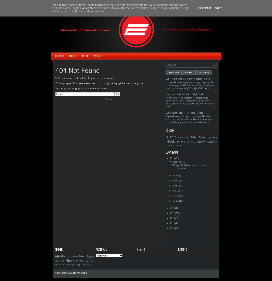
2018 (172, 208)
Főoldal (108, 99)
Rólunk (85, 56)
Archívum (204, 72)
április (175, 185)
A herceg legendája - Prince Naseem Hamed (188, 78)
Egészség (212, 137)
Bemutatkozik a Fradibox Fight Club (184, 94)
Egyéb (202, 137)
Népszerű (174, 72)
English (72, 56)
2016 (172, 218)
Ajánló (171, 137)
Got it (218, 8)
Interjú (181, 141)
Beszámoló (183, 137)
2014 (172, 228)
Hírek (170, 141)
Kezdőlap (59, 56)
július (175, 175)
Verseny (201, 141)
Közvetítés (191, 142)
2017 (172, 213)
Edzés (194, 137)
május (175, 180)
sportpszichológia (174, 145)
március (176, 190)
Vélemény (212, 141)
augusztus (177, 161)
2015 (172, 223)
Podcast (98, 56)
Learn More (204, 8)
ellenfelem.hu (80, 272)
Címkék (189, 72)
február (176, 195)
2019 (172, 158)
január (176, 200)
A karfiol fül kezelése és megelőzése (184, 112)
